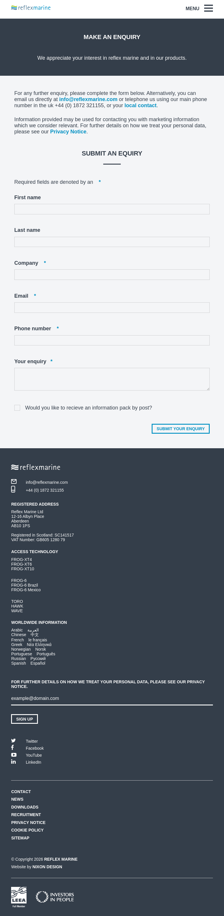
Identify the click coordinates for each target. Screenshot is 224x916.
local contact (141, 105)
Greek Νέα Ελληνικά (31, 644)
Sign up (24, 719)
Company (30, 263)
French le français (29, 640)
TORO (17, 601)
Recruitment (26, 814)
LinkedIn (26, 762)
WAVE (17, 610)
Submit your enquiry (181, 428)
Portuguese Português (33, 654)
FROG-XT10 (22, 568)
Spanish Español (28, 663)
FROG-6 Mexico (26, 589)
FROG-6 (19, 580)
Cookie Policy (27, 830)
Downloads (24, 807)
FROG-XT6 (21, 564)
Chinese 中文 (25, 634)
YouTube (26, 755)
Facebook (27, 747)
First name (27, 197)
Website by (36, 866)
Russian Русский (28, 658)
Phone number (36, 329)
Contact (21, 791)
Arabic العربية (24, 630)
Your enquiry (33, 362)
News (17, 799)
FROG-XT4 (21, 559)
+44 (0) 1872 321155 (37, 489)
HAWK (17, 606)
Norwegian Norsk (28, 649)
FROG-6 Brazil (24, 585)
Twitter (24, 741)
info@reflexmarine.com (88, 99)
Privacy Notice (68, 132)
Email (25, 296)
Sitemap (20, 838)
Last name (27, 230)
